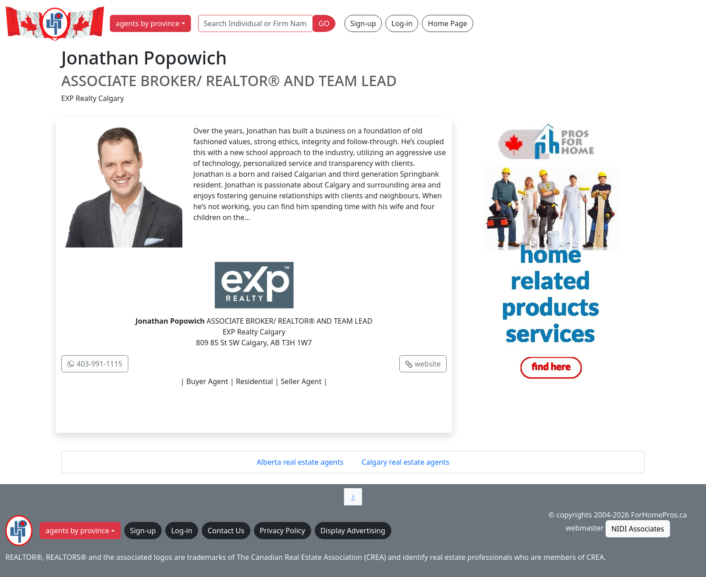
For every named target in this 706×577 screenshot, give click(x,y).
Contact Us (226, 531)
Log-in (401, 23)
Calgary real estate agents (405, 462)
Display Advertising (353, 531)
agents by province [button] (148, 23)
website (428, 364)
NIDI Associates (637, 529)
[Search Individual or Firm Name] (255, 23)
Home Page (447, 23)
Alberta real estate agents (300, 462)
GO (324, 23)
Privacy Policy (282, 531)
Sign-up (363, 23)
